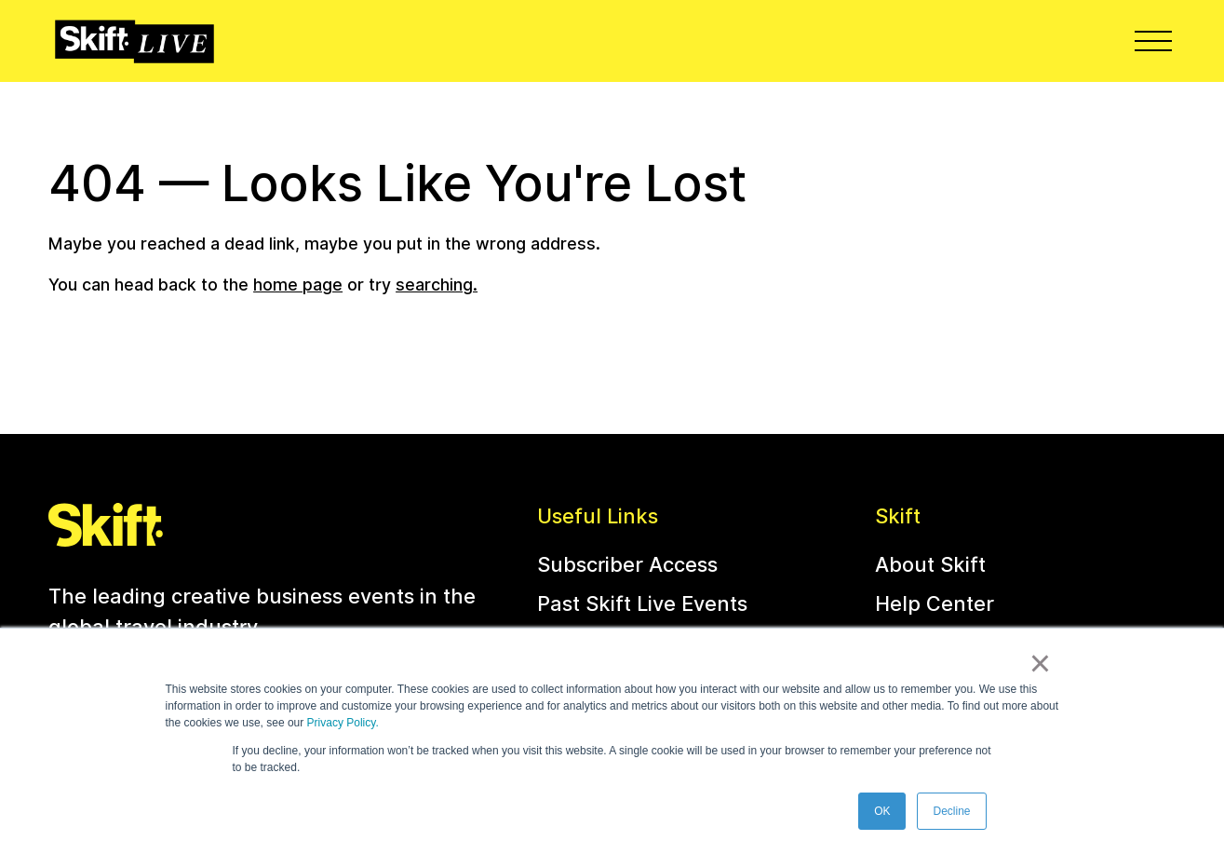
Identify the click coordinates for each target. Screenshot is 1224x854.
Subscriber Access (627, 564)
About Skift (930, 564)
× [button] (1040, 663)
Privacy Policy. (343, 722)
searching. (436, 284)
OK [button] (882, 811)
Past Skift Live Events (642, 603)
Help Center (934, 603)
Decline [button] (951, 811)
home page (298, 284)
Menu (1155, 40)
